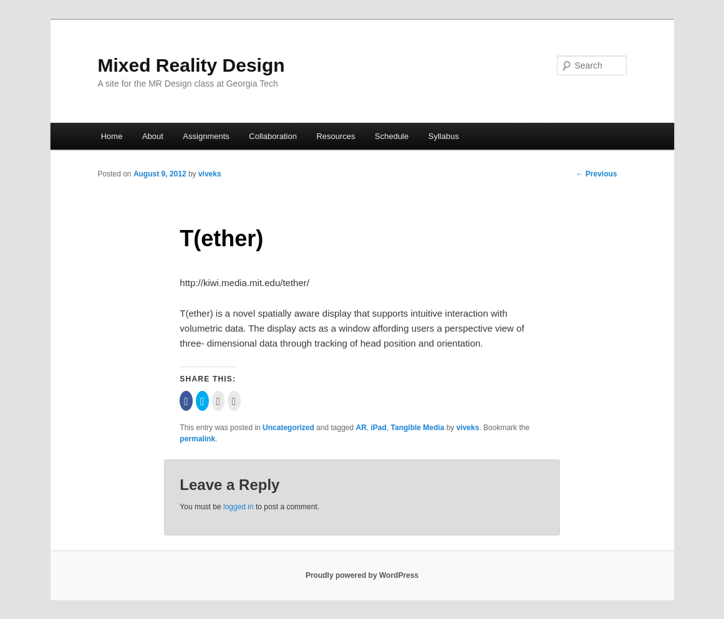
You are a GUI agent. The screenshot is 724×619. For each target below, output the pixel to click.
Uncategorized (288, 427)
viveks (209, 174)
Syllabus (443, 136)
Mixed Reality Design (191, 65)
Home (112, 136)
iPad (379, 427)
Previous (596, 174)
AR (361, 427)
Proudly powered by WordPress (362, 575)
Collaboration (273, 136)
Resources (335, 136)
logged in (238, 506)
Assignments (206, 136)
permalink (197, 438)
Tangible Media (418, 427)
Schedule (391, 136)
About (152, 136)
